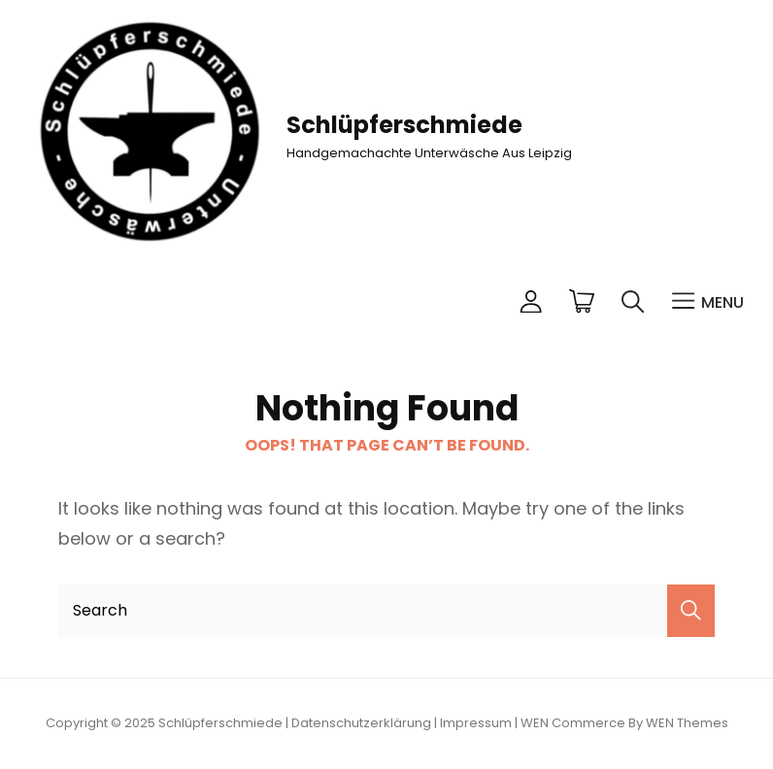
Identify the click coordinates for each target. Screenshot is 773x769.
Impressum (476, 723)
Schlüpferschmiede (404, 125)
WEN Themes (687, 723)
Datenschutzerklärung (361, 723)
